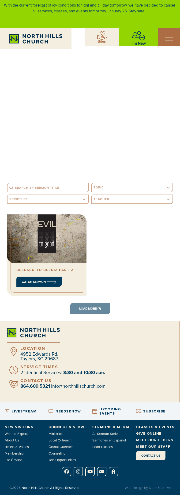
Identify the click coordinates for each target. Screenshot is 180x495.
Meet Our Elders (154, 440)
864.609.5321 (35, 386)
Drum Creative (160, 487)
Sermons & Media (111, 427)
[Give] (102, 35)
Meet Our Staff (153, 446)
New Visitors (19, 427)
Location (32, 348)
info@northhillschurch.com (78, 386)
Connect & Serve (67, 427)
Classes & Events (155, 427)
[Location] (13, 351)
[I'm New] (138, 35)
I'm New (138, 43)
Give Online (149, 433)
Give (102, 42)
